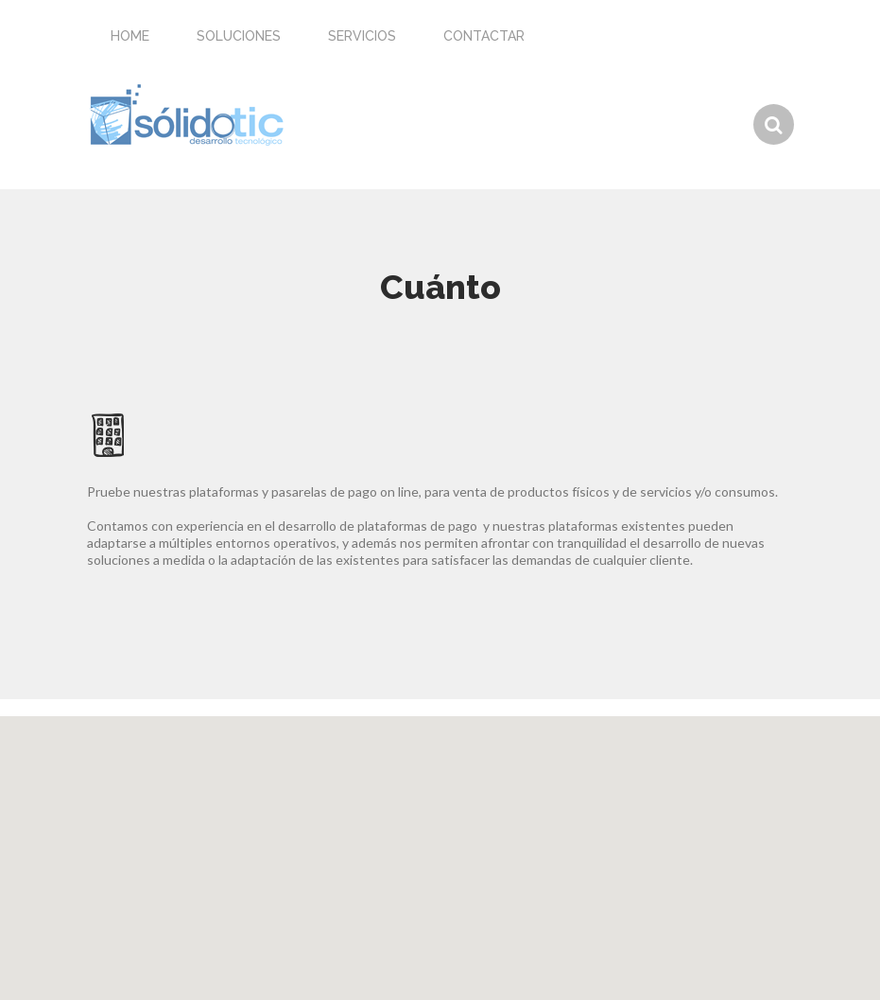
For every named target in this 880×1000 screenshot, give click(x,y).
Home (130, 36)
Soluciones (239, 36)
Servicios (362, 36)
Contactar (484, 36)
